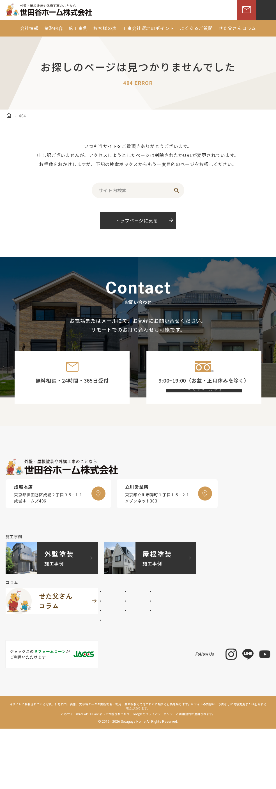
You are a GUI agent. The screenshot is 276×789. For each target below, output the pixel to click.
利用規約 (185, 774)
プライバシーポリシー (161, 774)
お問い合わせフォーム (77, 398)
